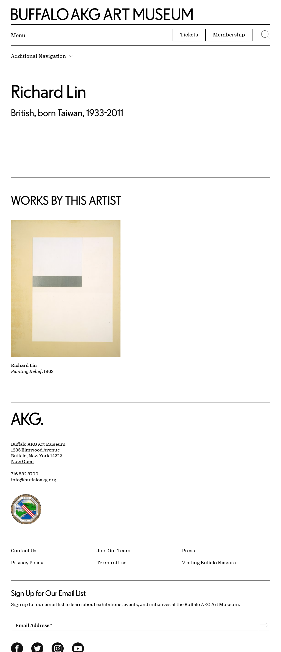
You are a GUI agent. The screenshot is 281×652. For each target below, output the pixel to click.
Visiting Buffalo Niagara (209, 562)
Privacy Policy (27, 562)
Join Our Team (114, 550)
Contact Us (23, 550)
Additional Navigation (42, 56)
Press (188, 550)
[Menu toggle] (18, 35)
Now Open (22, 461)
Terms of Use (112, 562)
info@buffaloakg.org (33, 479)
